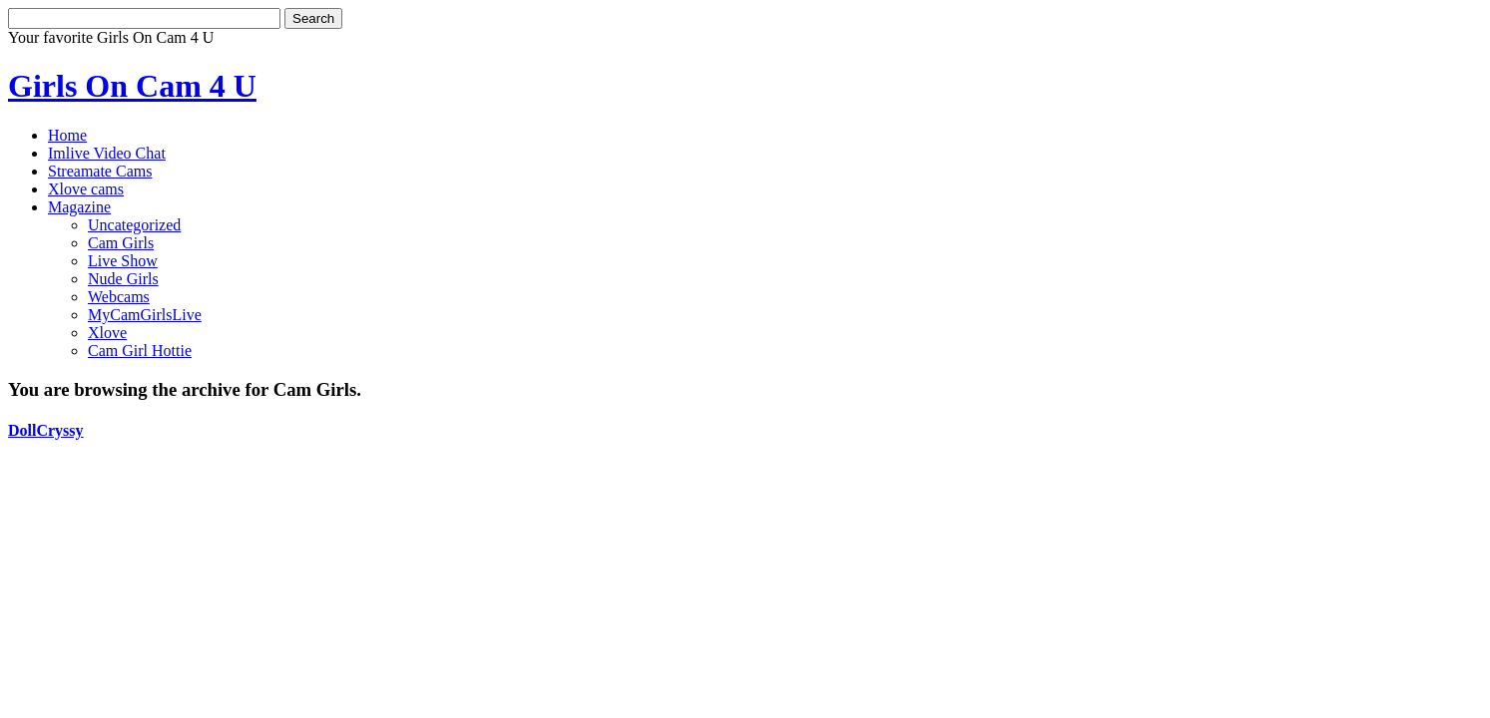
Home (67, 135)
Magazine (79, 206)
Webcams (119, 296)
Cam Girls (121, 242)
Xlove (107, 332)
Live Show (123, 260)
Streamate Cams (100, 171)
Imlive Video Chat (107, 153)
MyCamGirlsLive (145, 314)
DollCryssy (46, 430)
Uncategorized (134, 224)
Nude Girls (123, 278)
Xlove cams (86, 188)
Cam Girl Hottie (140, 350)
